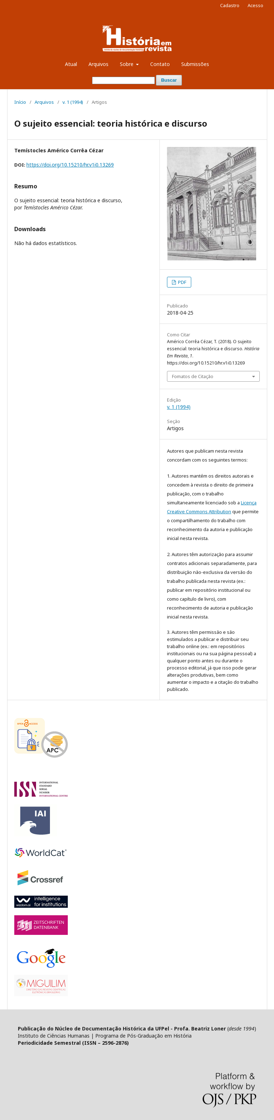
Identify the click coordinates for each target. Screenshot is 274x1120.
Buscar (169, 80)
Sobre (127, 64)
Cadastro (229, 5)
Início (20, 102)
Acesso (255, 5)
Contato (160, 64)
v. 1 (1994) (72, 102)
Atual (71, 64)
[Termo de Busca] (123, 80)
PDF (181, 282)
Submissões (195, 64)
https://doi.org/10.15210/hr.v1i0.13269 (70, 164)
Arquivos (98, 64)
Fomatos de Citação (192, 376)
